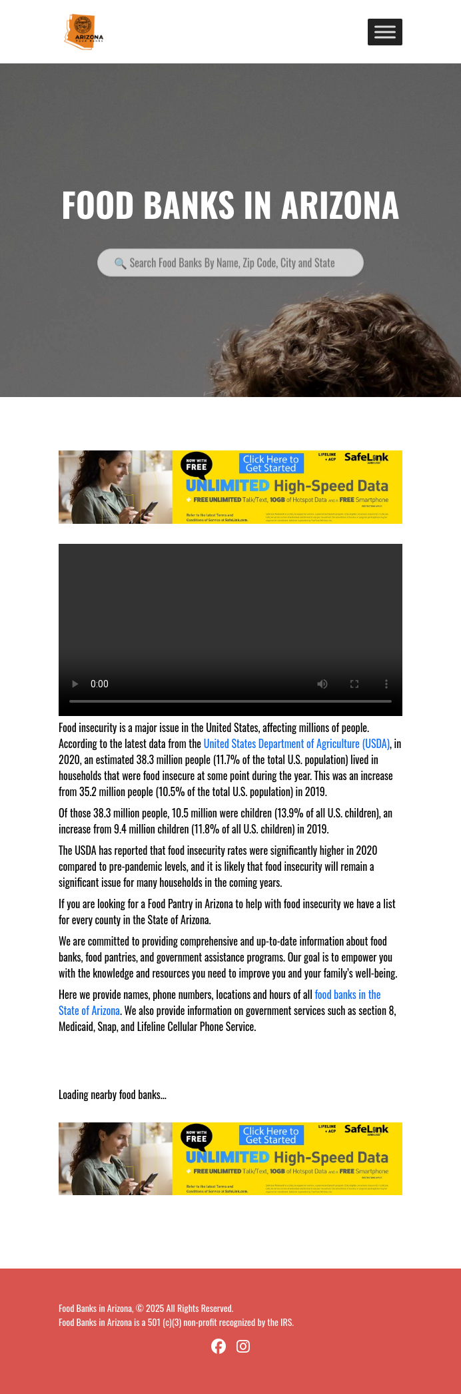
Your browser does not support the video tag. (230, 630)
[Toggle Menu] (385, 31)
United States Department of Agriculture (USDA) (297, 743)
